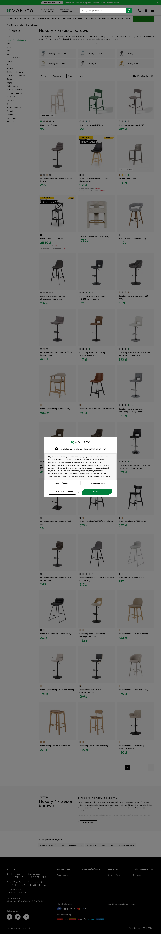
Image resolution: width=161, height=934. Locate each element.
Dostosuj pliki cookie (98, 483)
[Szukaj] (106, 10)
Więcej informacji (61, 483)
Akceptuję (97, 491)
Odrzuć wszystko (64, 491)
